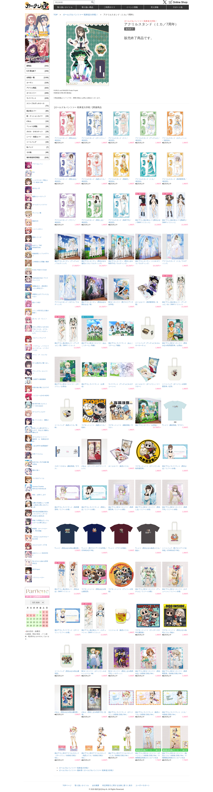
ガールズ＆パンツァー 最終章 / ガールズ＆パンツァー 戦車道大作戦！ (86, 770)
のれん (37, 121)
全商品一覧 (37, 77)
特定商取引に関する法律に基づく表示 (117, 785)
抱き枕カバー (37, 111)
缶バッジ (37, 147)
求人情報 (154, 7)
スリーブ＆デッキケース (37, 105)
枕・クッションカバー (37, 116)
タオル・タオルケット (37, 131)
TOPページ (67, 785)
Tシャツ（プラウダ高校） (117, 548)
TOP (56, 14)
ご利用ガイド (109, 7)
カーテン (37, 83)
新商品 (37, 66)
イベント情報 (132, 7)
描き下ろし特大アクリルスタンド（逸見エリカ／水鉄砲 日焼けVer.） (94, 755)
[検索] (92, 2)
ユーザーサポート (143, 785)
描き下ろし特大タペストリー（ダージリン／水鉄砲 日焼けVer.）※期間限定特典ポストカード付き (147, 755)
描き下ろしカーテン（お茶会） (146, 425)
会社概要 (95, 785)
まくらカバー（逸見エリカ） (119, 466)
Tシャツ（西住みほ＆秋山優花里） (67, 548)
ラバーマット (37, 98)
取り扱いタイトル (82, 785)
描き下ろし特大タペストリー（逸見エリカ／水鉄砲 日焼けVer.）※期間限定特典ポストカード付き (174, 755)
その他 (37, 152)
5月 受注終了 (37, 71)
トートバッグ (37, 142)
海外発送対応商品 (37, 157)
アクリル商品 (37, 88)
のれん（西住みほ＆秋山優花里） (67, 712)
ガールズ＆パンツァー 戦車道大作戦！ (80, 14)
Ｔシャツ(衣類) (37, 126)
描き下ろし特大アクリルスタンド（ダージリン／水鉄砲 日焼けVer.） (67, 755)
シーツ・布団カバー (37, 137)
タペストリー (37, 93)
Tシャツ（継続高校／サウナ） (173, 425)
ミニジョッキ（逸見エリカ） (119, 630)
